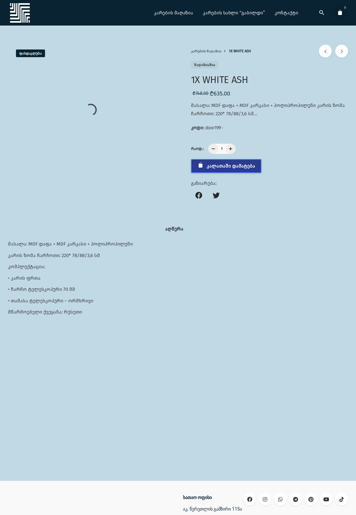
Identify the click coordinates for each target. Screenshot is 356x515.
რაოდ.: (197, 149)
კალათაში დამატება (226, 165)
